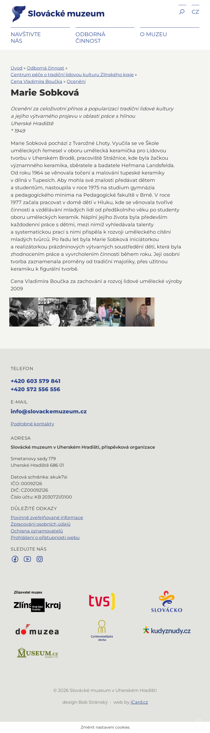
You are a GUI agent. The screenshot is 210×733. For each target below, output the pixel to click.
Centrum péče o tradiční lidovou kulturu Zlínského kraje (72, 74)
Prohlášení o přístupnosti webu (45, 537)
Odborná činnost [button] (90, 37)
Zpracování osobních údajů (41, 524)
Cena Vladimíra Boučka (36, 81)
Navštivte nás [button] (26, 37)
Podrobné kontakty (32, 423)
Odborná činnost (45, 68)
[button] (182, 16)
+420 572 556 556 (35, 389)
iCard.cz (139, 702)
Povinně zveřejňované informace (47, 517)
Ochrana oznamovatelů (37, 531)
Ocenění (76, 81)
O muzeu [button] (153, 34)
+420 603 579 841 (35, 381)
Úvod (16, 68)
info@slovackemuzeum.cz (49, 411)
